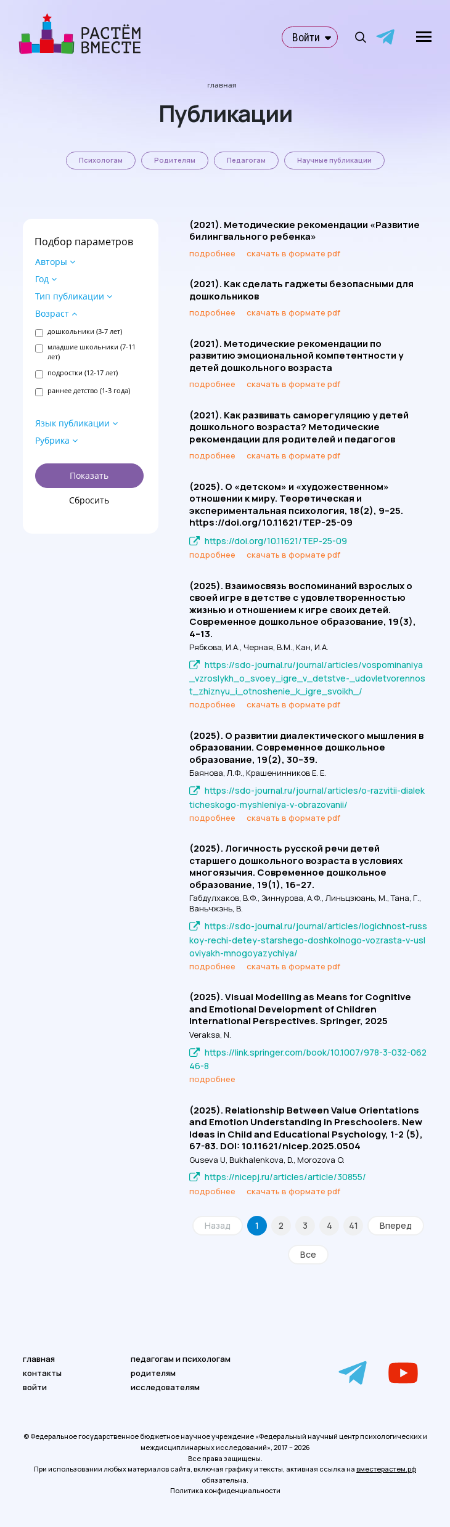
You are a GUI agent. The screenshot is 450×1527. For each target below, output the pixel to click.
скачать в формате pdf (293, 253)
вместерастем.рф (386, 1468)
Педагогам (246, 160)
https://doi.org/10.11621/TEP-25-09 (276, 541)
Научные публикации (334, 160)
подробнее (212, 253)
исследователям (165, 1387)
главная (39, 1358)
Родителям (174, 160)
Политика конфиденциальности (225, 1490)
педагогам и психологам (181, 1358)
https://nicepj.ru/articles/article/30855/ (285, 1177)
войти (35, 1387)
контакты (42, 1372)
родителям (153, 1372)
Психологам (101, 160)
